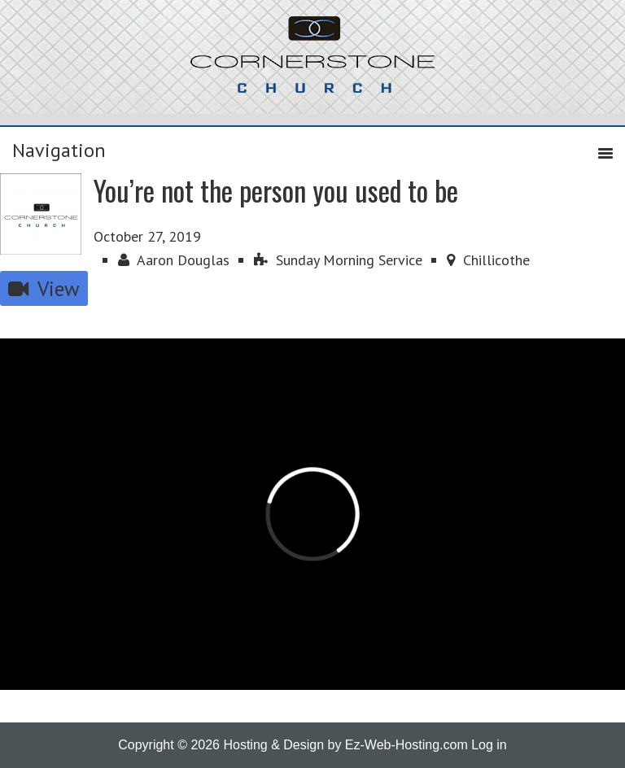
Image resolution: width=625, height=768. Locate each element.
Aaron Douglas (173, 260)
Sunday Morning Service (338, 260)
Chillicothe (488, 260)
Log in (489, 745)
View (44, 288)
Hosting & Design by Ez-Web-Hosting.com (345, 745)
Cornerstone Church (312, 62)
